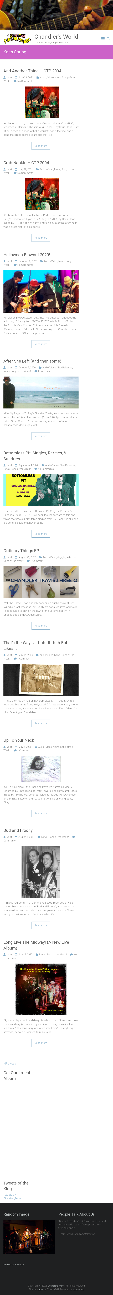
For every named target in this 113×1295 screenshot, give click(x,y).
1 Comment (44, 371)
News (58, 77)
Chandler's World (56, 36)
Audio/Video (47, 77)
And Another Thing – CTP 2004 (32, 71)
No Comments (25, 81)
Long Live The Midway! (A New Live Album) (36, 945)
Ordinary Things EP (21, 550)
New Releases (64, 367)
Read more (40, 145)
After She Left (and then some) (32, 361)
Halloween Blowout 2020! (26, 254)
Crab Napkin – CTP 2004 (26, 162)
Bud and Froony (18, 830)
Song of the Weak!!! (21, 371)
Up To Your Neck (18, 740)
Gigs (59, 557)
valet (9, 77)
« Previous (9, 1063)
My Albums (69, 557)
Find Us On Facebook (13, 1264)
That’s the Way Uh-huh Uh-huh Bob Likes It (35, 645)
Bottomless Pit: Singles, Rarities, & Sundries (34, 456)
